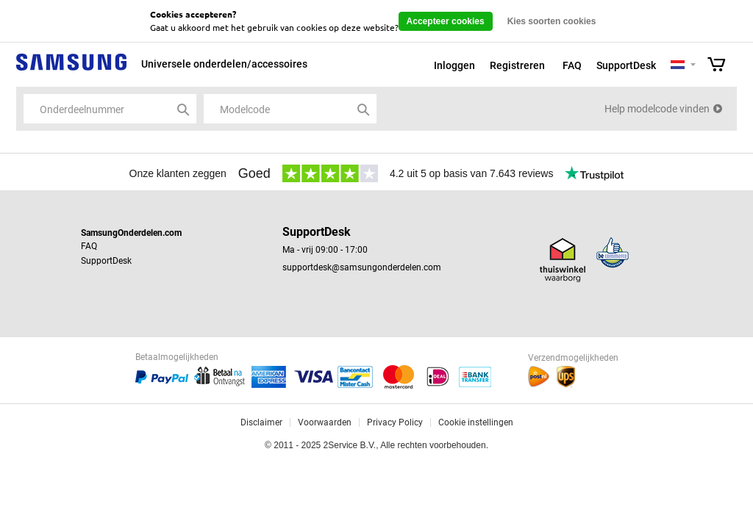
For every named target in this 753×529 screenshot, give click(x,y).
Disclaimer (261, 422)
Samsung (71, 70)
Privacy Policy (395, 422)
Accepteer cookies (446, 21)
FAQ (572, 65)
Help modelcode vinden (657, 109)
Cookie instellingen (475, 422)
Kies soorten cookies (551, 21)
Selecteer (693, 65)
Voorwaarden (324, 422)
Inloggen (454, 65)
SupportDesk (626, 65)
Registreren (517, 65)
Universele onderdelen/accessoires (224, 64)
